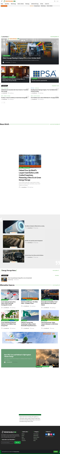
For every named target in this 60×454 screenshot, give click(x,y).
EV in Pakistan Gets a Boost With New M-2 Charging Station (45, 97)
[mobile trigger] (2, 1)
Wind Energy (43, 5)
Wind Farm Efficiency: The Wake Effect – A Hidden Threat (29, 302)
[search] (55, 1)
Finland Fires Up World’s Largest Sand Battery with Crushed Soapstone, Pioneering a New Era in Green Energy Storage (30, 175)
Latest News (5, 36)
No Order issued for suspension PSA (39, 80)
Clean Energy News (54, 36)
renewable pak (7, 62)
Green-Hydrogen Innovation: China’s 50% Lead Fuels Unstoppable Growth (8, 303)
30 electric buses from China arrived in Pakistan (34, 255)
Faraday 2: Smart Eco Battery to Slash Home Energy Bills (14, 97)
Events (23, 435)
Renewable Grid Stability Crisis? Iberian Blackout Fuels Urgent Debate (49, 303)
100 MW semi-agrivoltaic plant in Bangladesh (34, 240)
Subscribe (17, 442)
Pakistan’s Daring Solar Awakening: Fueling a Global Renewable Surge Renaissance (28, 324)
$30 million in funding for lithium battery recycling (34, 225)
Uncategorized (5, 299)
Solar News (34, 78)
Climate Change (39, 366)
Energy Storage (37, 5)
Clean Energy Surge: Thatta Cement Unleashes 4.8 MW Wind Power (49, 324)
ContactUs (24, 440)
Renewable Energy (48, 299)
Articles (23, 299)
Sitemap (23, 438)
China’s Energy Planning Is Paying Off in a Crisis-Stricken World (21, 58)
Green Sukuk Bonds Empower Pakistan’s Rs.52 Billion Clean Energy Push (8, 324)
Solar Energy (36, 433)
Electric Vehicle (49, 5)
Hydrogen (35, 438)
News (21, 167)
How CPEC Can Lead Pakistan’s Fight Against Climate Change (17, 355)
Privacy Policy (16, 451)
